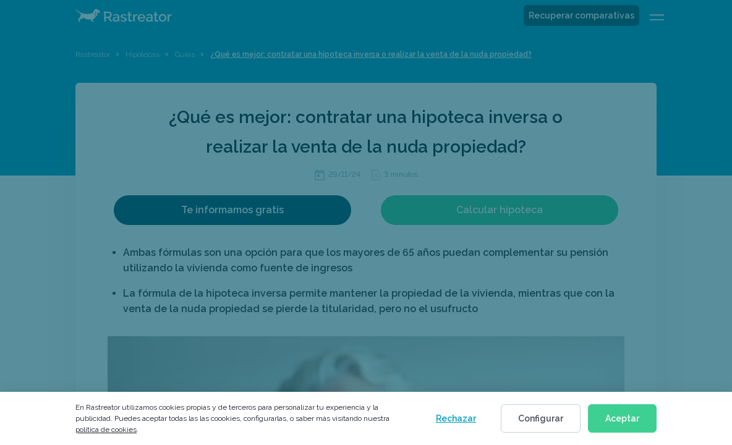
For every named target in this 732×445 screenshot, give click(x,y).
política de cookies (106, 429)
